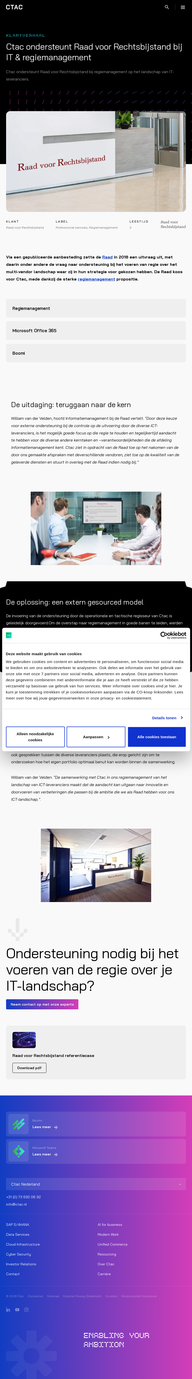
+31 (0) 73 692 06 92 (23, 1197)
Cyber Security (18, 1254)
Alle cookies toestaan (156, 737)
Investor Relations (21, 1264)
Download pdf (29, 1068)
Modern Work (108, 1234)
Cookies (111, 1296)
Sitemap (53, 1296)
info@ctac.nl (16, 1204)
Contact (13, 1274)
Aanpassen (96, 737)
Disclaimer (35, 1296)
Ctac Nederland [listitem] (25, 1184)
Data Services (17, 1234)
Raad (107, 256)
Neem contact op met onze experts (42, 1004)
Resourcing (107, 1254)
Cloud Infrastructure (23, 1244)
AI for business (110, 1224)
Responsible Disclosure (139, 1296)
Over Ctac (106, 1264)
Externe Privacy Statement (82, 1296)
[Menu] (183, 7)
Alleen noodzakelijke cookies (35, 737)
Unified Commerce (113, 1244)
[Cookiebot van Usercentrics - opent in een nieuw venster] (164, 635)
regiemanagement (96, 279)
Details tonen (164, 717)
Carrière (104, 1274)
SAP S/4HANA (17, 1224)
